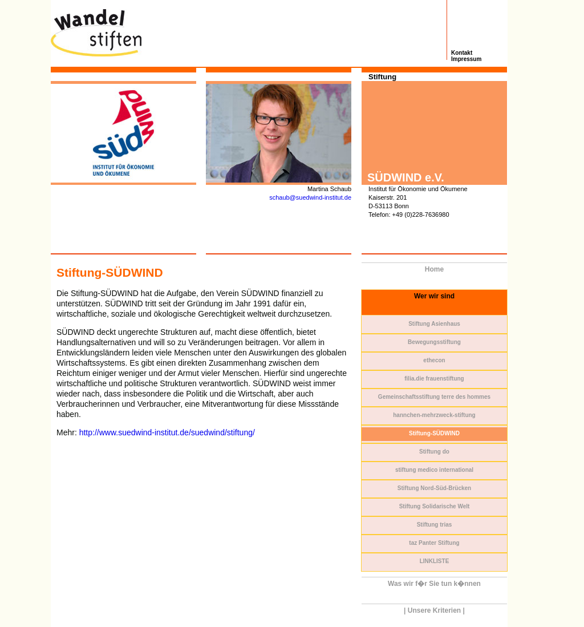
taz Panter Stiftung (434, 543)
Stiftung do (434, 451)
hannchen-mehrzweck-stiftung (434, 415)
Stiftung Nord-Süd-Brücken (434, 488)
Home (434, 269)
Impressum (466, 59)
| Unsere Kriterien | (434, 610)
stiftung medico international (434, 470)
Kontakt (461, 53)
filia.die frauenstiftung (434, 378)
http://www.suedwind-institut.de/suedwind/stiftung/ (167, 432)
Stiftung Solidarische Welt (434, 506)
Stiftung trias (434, 524)
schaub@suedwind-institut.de (310, 197)
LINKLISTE (434, 561)
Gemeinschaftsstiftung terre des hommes (434, 397)
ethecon (434, 360)
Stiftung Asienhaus (434, 324)
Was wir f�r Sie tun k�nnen (434, 584)
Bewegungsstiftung (434, 342)
